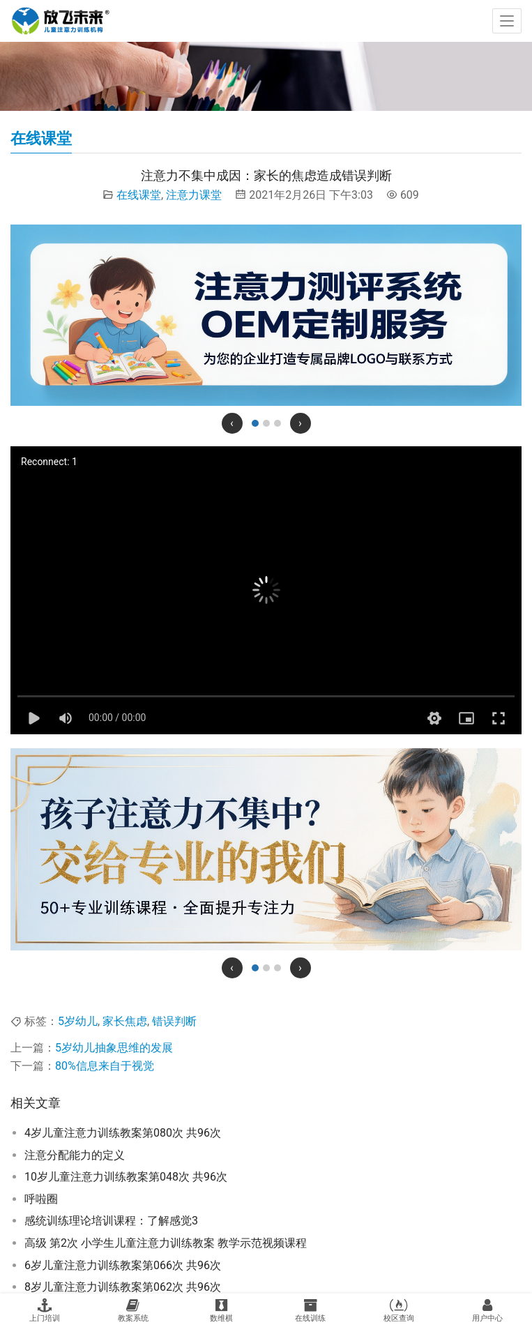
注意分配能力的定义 (74, 1155)
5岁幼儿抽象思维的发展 (114, 1047)
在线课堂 (138, 195)
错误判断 (174, 1021)
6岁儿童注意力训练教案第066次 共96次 (122, 1265)
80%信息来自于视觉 (104, 1065)
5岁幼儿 (78, 1021)
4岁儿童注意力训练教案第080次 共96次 (122, 1132)
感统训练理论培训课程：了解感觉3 (111, 1220)
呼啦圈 (41, 1199)
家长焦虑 (124, 1021)
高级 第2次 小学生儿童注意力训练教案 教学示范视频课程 (165, 1243)
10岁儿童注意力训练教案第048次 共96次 (125, 1176)
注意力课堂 (194, 195)
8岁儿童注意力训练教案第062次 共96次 (122, 1287)
